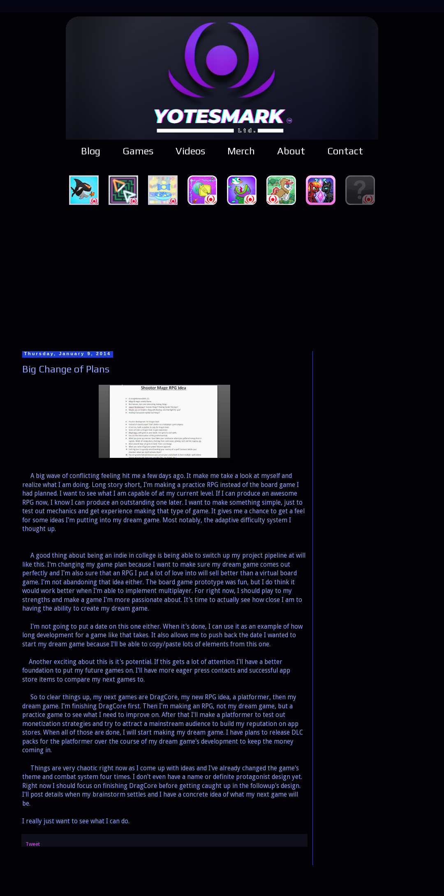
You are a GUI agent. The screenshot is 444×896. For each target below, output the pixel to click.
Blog (90, 150)
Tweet (32, 844)
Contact (345, 150)
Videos (190, 150)
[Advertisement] (222, 276)
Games (138, 150)
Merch (241, 150)
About (291, 150)
